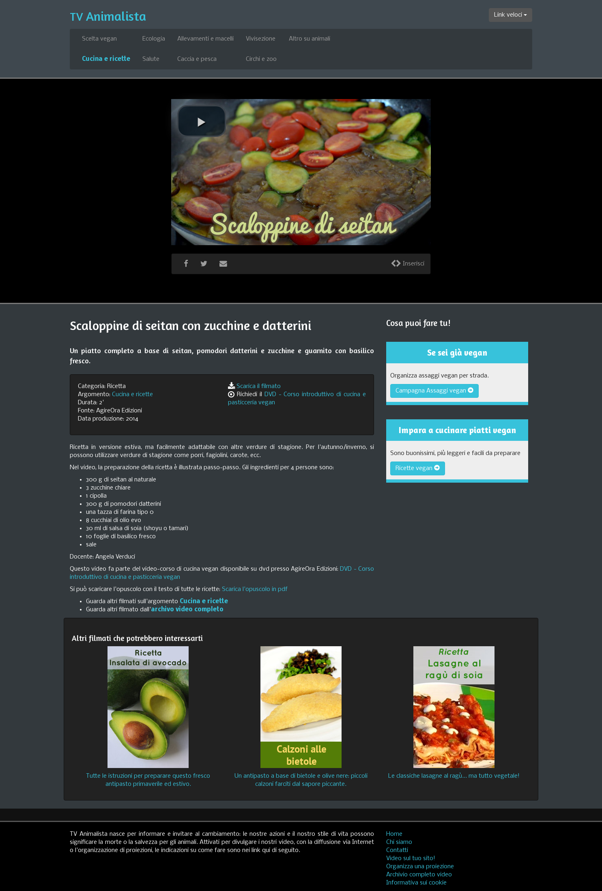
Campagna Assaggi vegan (434, 390)
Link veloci (510, 15)
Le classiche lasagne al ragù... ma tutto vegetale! (454, 776)
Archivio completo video (419, 875)
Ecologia (153, 39)
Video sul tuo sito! (410, 858)
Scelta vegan (99, 39)
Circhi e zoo (261, 59)
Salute (150, 59)
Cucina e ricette (106, 59)
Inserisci (407, 264)
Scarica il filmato (258, 386)
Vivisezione (260, 39)
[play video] (201, 121)
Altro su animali (309, 39)
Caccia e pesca (197, 59)
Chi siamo (399, 842)
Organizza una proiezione (420, 866)
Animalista (108, 16)
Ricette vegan (418, 468)
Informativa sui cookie (416, 883)
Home (394, 834)
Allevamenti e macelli (205, 39)
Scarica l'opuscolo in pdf (255, 589)
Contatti (397, 850)
